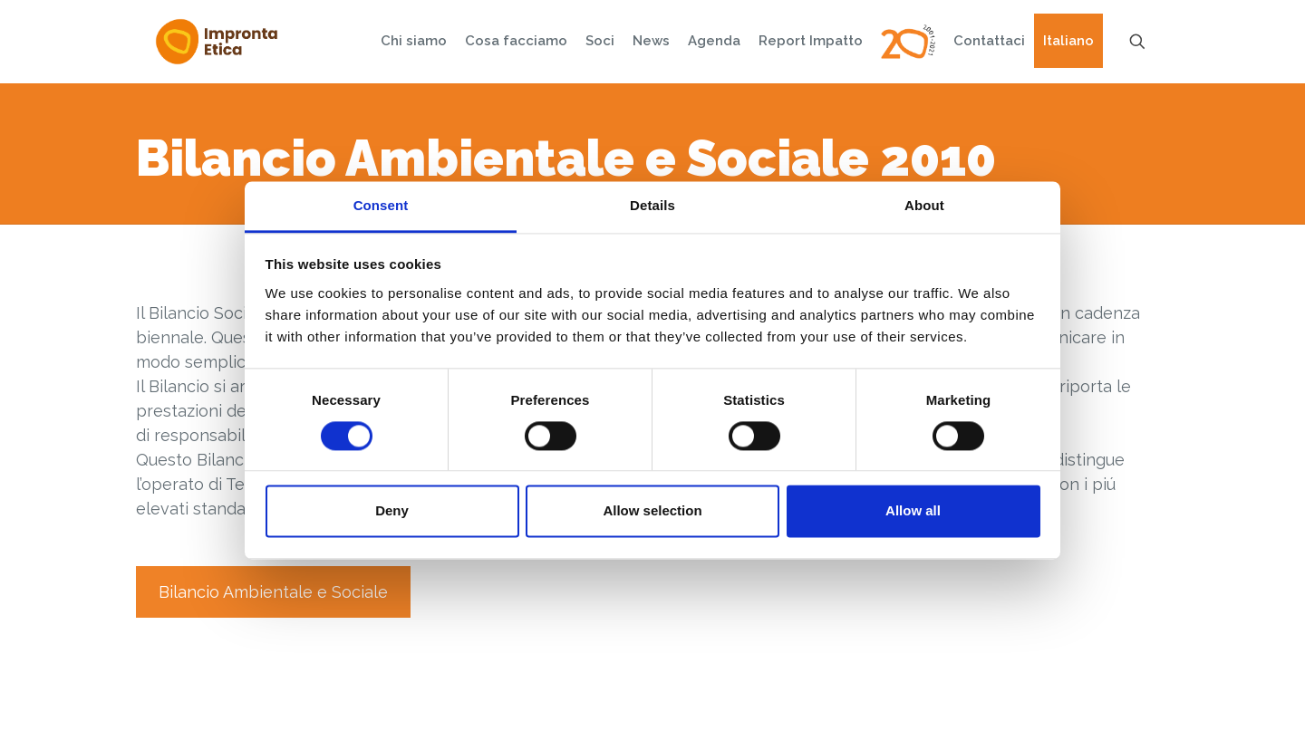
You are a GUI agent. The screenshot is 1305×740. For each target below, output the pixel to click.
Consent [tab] (381, 205)
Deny (392, 511)
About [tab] (924, 205)
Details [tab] (652, 205)
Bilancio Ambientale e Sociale (273, 591)
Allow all (913, 511)
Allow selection (652, 511)
